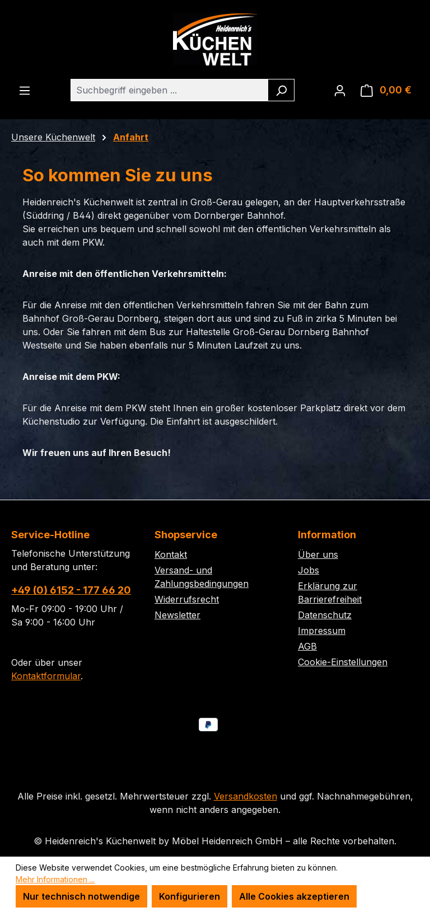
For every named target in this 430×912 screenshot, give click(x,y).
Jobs (308, 570)
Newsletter (177, 614)
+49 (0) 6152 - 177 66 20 (71, 590)
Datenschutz (325, 614)
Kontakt (171, 554)
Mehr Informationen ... (55, 879)
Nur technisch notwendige (81, 896)
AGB (307, 646)
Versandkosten (245, 796)
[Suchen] (281, 90)
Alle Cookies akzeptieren (294, 896)
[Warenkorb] (386, 90)
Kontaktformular (46, 675)
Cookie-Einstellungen (342, 661)
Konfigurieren (189, 896)
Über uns (318, 554)
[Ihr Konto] (339, 90)
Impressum (321, 630)
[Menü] (24, 90)
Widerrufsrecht (187, 599)
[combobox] (170, 90)
